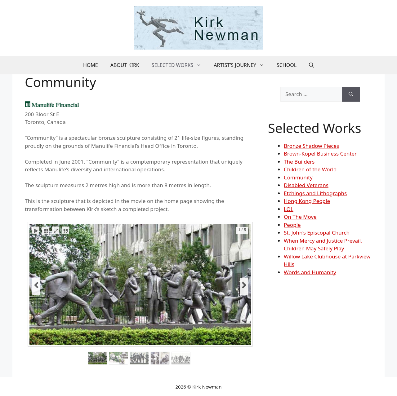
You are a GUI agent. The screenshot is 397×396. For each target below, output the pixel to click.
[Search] (351, 94)
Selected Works (180, 65)
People (292, 224)
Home (90, 65)
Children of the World (310, 169)
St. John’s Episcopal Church (317, 232)
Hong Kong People (307, 201)
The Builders (299, 161)
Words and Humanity (310, 272)
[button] (311, 65)
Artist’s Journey (242, 65)
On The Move (300, 216)
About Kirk (124, 65)
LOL (288, 209)
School (287, 65)
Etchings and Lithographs (315, 193)
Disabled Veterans (306, 185)
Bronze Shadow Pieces (311, 145)
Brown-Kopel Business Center (320, 153)
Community (298, 177)
